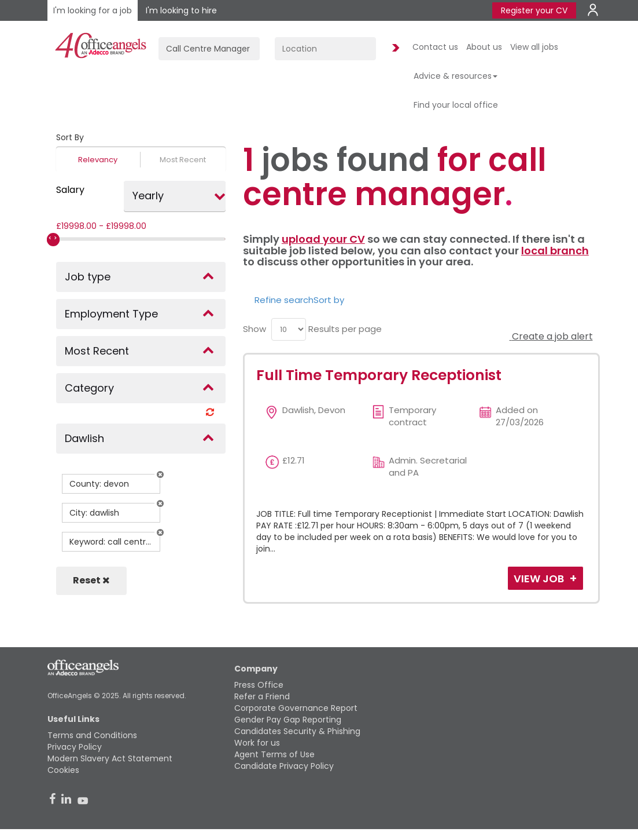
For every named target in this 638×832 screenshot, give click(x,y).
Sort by (329, 300)
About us (484, 47)
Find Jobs (394, 48)
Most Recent (183, 159)
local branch (555, 250)
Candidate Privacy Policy (284, 766)
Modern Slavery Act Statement (109, 758)
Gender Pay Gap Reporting (287, 719)
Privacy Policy (74, 747)
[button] (160, 474)
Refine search (284, 300)
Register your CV (534, 10)
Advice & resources (455, 76)
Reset (91, 580)
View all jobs (534, 47)
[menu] (288, 329)
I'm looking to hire (181, 10)
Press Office (258, 685)
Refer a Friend (262, 696)
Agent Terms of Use (274, 754)
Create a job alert (551, 336)
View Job (540, 578)
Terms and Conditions (92, 735)
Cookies (63, 770)
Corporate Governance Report (295, 708)
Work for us (257, 743)
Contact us (435, 47)
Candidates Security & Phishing (297, 731)
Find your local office (456, 105)
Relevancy (97, 159)
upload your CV (323, 239)
